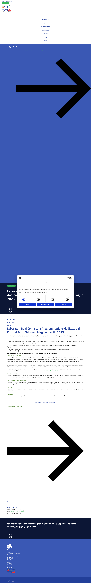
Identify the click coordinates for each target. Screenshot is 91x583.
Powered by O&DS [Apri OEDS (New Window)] (10, 581)
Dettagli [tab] (45, 281)
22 (13, 46)
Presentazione (10, 564)
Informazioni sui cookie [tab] (64, 281)
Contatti (45, 41)
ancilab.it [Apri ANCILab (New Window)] (10, 1)
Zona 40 (46, 23)
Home (45, 16)
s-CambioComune (45, 26)
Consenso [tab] (26, 281)
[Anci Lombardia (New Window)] (6, 6)
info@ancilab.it (10, 556)
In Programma (45, 19)
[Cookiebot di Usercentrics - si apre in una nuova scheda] (66, 278)
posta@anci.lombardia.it (20, 556)
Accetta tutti (63, 304)
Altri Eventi (45, 33)
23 (16, 46)
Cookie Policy (9, 578)
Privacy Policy (9, 580)
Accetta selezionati (45, 304)
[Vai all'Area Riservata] (5, 3)
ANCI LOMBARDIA (11, 285)
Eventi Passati (45, 30)
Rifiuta (27, 304)
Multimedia (9, 563)
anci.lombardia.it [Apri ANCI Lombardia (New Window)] (5, 1)
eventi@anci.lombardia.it (18, 511)
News (45, 37)
